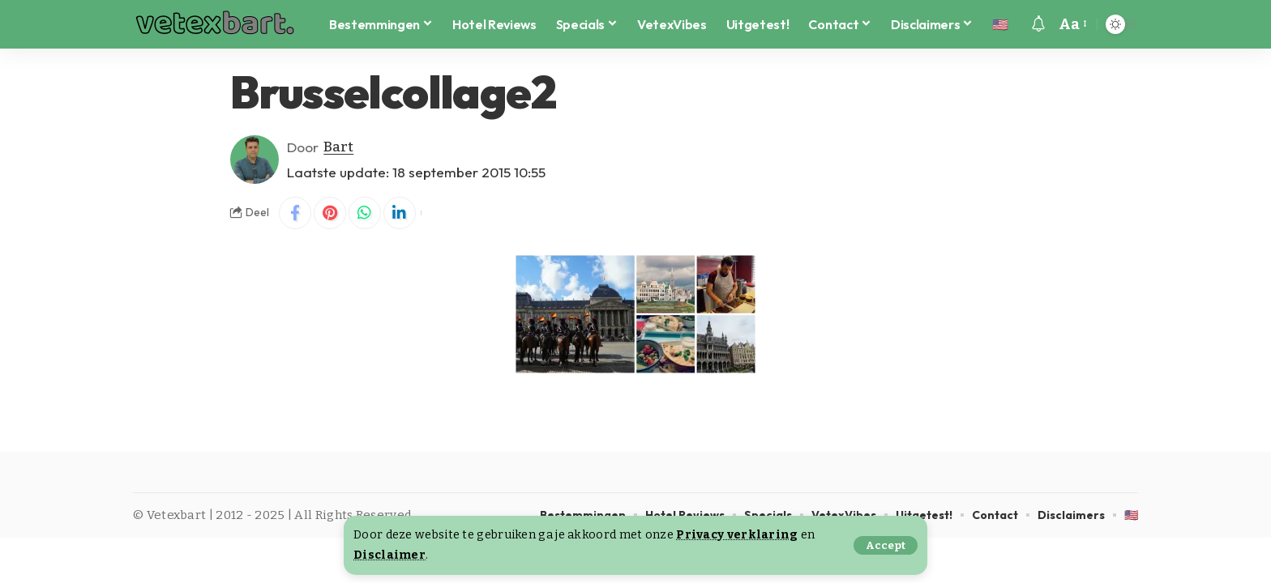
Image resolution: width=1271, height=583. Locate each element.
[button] (886, 545)
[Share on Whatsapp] (365, 213)
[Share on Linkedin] (399, 213)
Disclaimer (389, 555)
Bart (338, 146)
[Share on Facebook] (295, 213)
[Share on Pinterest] (330, 213)
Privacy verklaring (737, 535)
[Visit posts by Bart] (254, 159)
